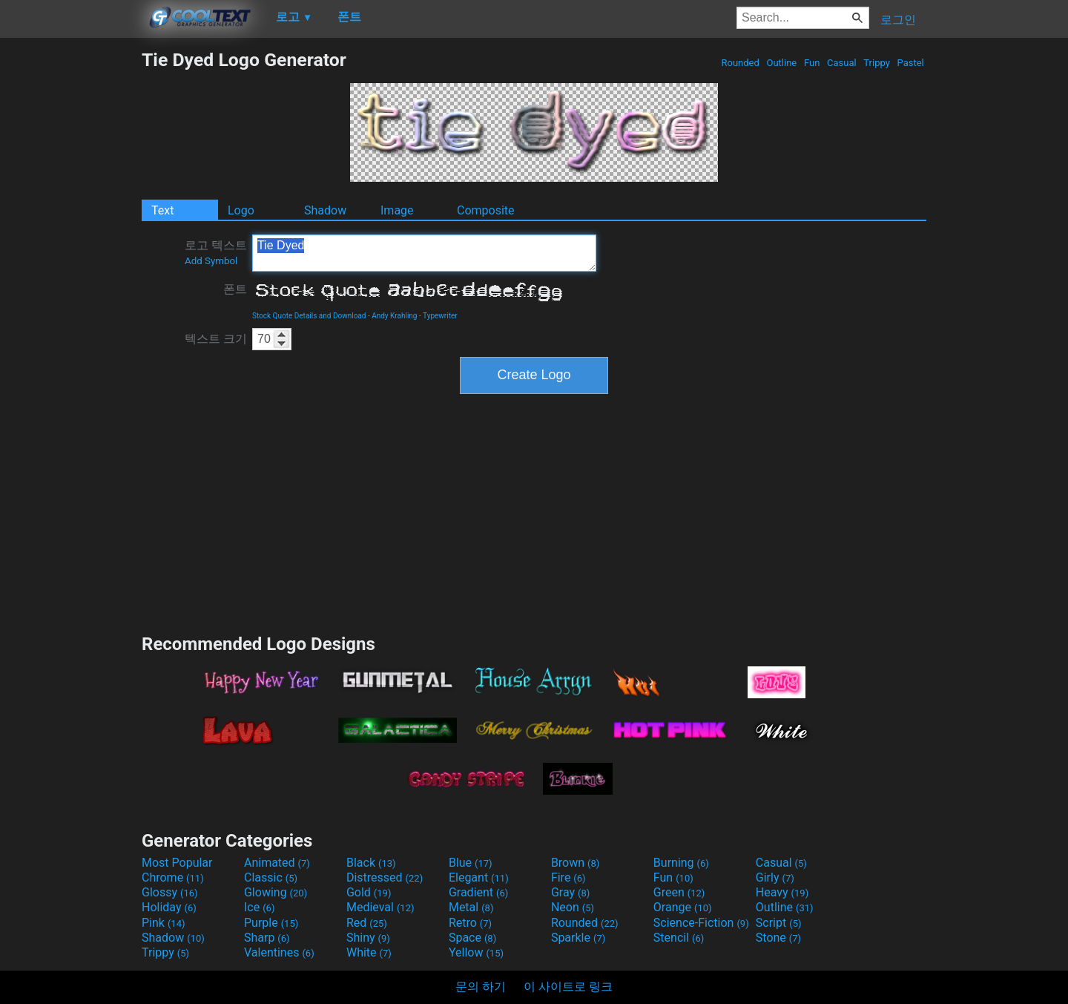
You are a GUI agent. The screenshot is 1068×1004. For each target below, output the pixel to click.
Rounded (740, 62)
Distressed (384, 877)
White (369, 952)
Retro (470, 923)
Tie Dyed (424, 253)
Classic (270, 877)
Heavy (782, 892)
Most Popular (177, 863)
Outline (781, 62)
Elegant (479, 877)
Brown (575, 863)
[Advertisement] (70, 271)
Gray (570, 892)
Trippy (876, 62)
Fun (812, 62)
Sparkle (578, 938)
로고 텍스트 (216, 252)
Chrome (173, 877)
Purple (271, 923)
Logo (241, 210)
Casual (842, 62)
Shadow (325, 210)
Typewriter (440, 316)
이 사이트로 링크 (568, 987)
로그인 (898, 20)
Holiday (169, 907)
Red (366, 923)
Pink (163, 923)
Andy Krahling (394, 316)
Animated (277, 863)
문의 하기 (480, 987)
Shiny (368, 938)
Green (679, 892)
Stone (778, 938)
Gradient (478, 892)
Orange (682, 907)
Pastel (910, 62)
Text (162, 210)
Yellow (476, 952)
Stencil (678, 938)
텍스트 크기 (216, 339)
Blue (470, 863)
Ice (259, 907)
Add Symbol (211, 260)
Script (779, 923)
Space (472, 938)
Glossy (170, 892)
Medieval (380, 907)
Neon (572, 907)
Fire (568, 877)
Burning (681, 863)
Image (397, 210)
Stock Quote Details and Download (309, 316)
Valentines (279, 952)
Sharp (267, 938)
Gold (369, 892)
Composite (486, 210)
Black (371, 863)
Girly (775, 877)
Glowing (275, 892)
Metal (471, 907)
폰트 (235, 289)
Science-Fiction (701, 923)
